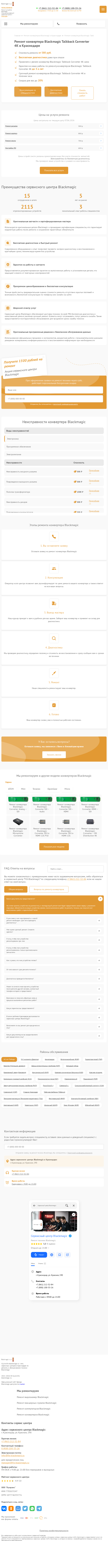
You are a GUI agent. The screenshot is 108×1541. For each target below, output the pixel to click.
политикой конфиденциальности (65, 404)
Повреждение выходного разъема (21, 481)
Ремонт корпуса (11, 133)
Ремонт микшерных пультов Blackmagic (37, 1402)
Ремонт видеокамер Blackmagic (33, 1397)
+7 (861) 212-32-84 (48, 8)
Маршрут (39, 1254)
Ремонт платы (10, 141)
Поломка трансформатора (18, 492)
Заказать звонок (54, 754)
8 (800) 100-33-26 (10, 1448)
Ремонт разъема (11, 126)
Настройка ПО (10, 148)
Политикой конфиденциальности (80, 1153)
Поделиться (4, 1508)
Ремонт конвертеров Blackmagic (33, 1414)
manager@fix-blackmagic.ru (15, 1462)
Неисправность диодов (16, 502)
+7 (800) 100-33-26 (71, 8)
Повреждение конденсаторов (19, 512)
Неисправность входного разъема (21, 471)
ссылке (22, 1384)
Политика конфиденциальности (54, 1530)
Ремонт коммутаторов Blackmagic (34, 1408)
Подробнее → (94, 471)
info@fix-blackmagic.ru (12, 1455)
